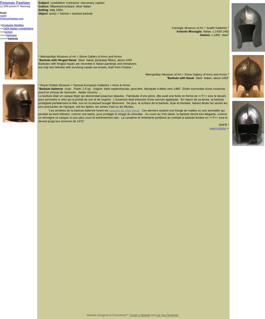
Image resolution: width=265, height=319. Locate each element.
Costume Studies (13, 25)
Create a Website (140, 315)
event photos (218, 128)
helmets (12, 35)
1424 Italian (11, 28)
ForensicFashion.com (11, 18)
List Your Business (167, 315)
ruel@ (3, 16)
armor (9, 32)
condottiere (26, 28)
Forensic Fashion (15, 3)
